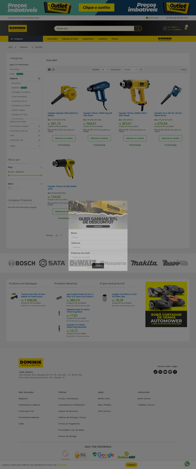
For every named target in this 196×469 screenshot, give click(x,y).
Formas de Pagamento (69, 423)
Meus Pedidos (104, 405)
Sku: (49, 120)
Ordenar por (116, 69)
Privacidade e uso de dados (71, 430)
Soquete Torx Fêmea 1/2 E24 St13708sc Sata (124, 295)
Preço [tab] (10, 167)
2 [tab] (92, 267)
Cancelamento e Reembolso (71, 405)
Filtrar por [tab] (14, 159)
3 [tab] (94, 267)
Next (186, 263)
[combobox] (98, 28)
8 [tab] (106, 267)
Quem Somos (144, 398)
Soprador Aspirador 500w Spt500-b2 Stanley (63, 114)
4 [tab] (97, 267)
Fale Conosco (104, 411)
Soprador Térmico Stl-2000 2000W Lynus (62, 187)
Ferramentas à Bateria (29, 405)
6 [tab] (101, 267)
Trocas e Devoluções (68, 398)
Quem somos (152, 18)
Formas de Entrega (67, 436)
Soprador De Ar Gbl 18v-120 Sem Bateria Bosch (168, 114)
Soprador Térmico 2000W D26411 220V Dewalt (133, 114)
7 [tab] (104, 267)
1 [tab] (89, 267)
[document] (98, 464)
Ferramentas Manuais (29, 417)
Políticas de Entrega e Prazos (72, 417)
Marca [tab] (10, 184)
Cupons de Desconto (68, 411)
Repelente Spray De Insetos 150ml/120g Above (78, 310)
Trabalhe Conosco (146, 405)
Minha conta (104, 398)
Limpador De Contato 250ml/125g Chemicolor (76, 326)
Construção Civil (26, 411)
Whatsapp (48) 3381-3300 (177, 17)
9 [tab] (108, 267)
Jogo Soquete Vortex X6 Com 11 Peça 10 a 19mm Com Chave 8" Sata (80, 295)
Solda (21, 423)
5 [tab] (99, 267)
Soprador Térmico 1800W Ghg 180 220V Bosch (97, 114)
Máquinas (24, 47)
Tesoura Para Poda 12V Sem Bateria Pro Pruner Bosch (33, 295)
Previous (9, 263)
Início (10, 47)
